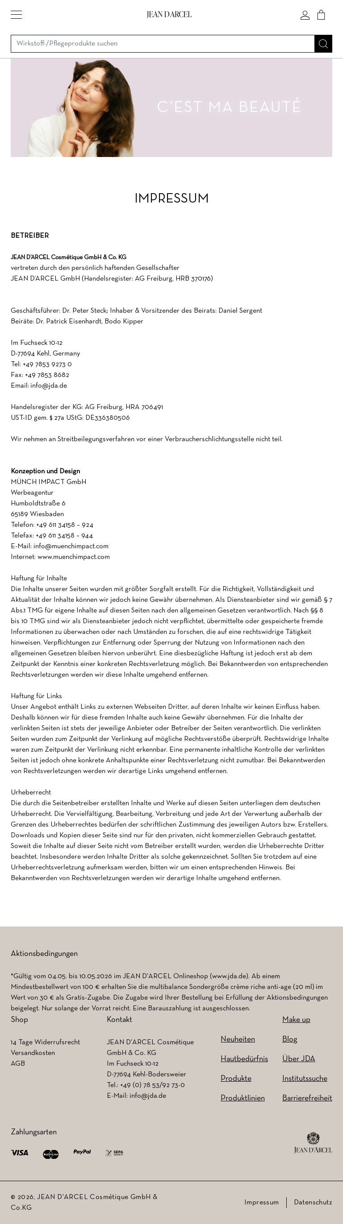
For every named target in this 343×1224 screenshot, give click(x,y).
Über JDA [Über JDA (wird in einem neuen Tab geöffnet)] (298, 1059)
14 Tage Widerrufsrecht (45, 1042)
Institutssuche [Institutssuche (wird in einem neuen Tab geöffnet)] (304, 1079)
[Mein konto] (305, 15)
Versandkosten (33, 1053)
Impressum (261, 1202)
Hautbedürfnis (244, 1059)
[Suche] (323, 44)
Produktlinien (243, 1098)
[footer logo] (313, 1143)
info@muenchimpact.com (71, 546)
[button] (16, 15)
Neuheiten (238, 1039)
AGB (18, 1064)
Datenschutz (313, 1202)
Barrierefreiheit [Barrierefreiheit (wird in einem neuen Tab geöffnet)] (307, 1098)
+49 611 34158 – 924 (64, 525)
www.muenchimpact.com (74, 557)
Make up (296, 1020)
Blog (289, 1039)
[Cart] (321, 15)
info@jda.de (48, 386)
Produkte (236, 1079)
